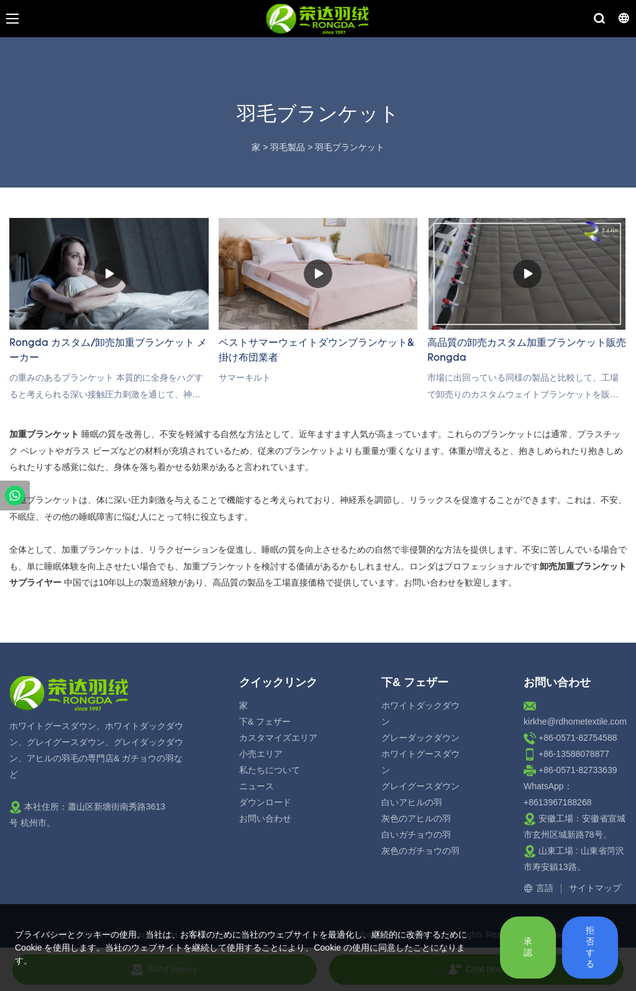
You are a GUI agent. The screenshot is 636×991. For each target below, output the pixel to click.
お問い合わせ (265, 818)
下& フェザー (265, 721)
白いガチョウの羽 (416, 834)
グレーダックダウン (420, 738)
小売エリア (261, 754)
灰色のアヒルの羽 (416, 818)
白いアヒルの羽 (411, 802)
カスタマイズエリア (278, 738)
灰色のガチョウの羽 (420, 851)
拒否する (590, 947)
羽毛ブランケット (349, 147)
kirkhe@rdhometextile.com (575, 721)
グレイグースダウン (420, 786)
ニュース (256, 786)
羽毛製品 (287, 147)
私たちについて (269, 770)
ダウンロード (265, 802)
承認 (528, 946)
